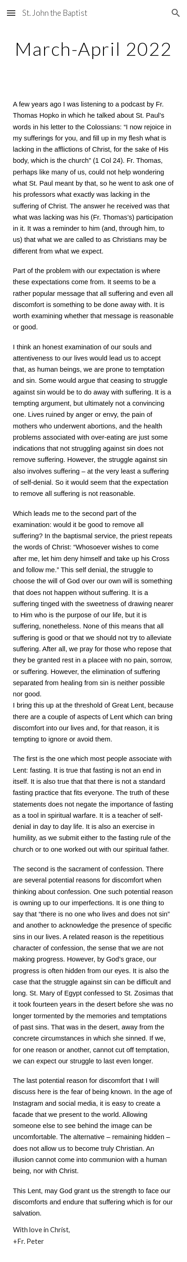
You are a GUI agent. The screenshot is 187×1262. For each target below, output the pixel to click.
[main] (93, 49)
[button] (11, 13)
